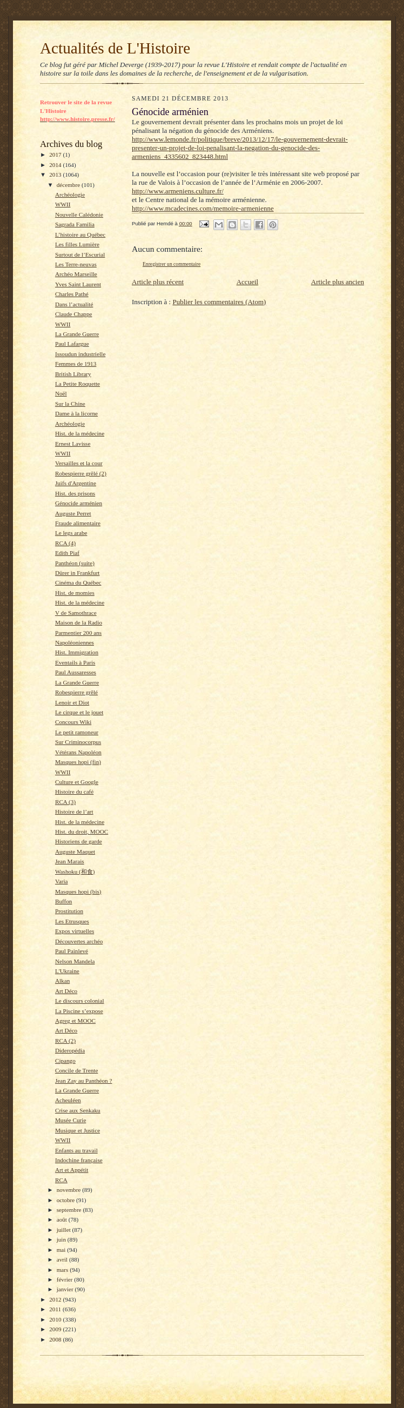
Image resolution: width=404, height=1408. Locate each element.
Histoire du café (74, 791)
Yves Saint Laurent (78, 284)
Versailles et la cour (79, 463)
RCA (61, 1180)
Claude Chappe (73, 314)
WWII (63, 204)
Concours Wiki (73, 722)
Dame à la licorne (76, 413)
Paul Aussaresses (75, 672)
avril (63, 1259)
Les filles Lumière (77, 244)
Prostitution (69, 911)
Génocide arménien (78, 503)
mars (63, 1269)
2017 (56, 154)
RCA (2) (65, 1040)
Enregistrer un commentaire (171, 264)
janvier (66, 1289)
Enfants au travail (76, 1150)
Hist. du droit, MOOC (81, 831)
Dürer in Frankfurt (77, 572)
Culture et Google (76, 782)
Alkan (62, 980)
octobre (66, 1200)
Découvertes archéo (79, 941)
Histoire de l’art (74, 811)
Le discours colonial (79, 1000)
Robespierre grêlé (76, 692)
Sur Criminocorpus (78, 742)
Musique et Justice (77, 1130)
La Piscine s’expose (79, 1011)
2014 (56, 165)
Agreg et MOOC (75, 1020)
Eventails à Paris (75, 662)
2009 (56, 1329)
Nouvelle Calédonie (79, 214)
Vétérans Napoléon (78, 752)
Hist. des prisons (75, 493)
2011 (56, 1309)
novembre (69, 1189)
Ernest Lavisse (72, 443)
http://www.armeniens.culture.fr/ (178, 191)
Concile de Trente (76, 1070)
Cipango (65, 1060)
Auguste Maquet (75, 851)
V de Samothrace (76, 612)
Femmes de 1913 (75, 363)
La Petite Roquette (77, 383)
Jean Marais (69, 861)
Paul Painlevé (71, 951)
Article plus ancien (337, 282)
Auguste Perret (73, 513)
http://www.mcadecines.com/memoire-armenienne (203, 208)
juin (62, 1239)
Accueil (247, 282)
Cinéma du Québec (78, 582)
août (63, 1219)
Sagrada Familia (75, 224)
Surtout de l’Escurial (80, 254)
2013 (56, 174)
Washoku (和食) (75, 871)
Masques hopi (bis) (78, 891)
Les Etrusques (72, 921)
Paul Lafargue (72, 343)
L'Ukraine (67, 971)
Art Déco (66, 991)
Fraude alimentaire (77, 523)
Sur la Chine (70, 403)
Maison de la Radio (78, 622)
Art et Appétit (71, 1169)
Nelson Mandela (75, 961)
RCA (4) (65, 543)
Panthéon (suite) (75, 563)
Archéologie (70, 194)
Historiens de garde (78, 841)
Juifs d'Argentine (75, 483)
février (66, 1279)
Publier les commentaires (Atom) (219, 302)
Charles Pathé (72, 294)
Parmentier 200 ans (78, 632)
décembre (69, 185)
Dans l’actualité (74, 304)
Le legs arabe (71, 532)
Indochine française (79, 1160)
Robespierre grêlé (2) (80, 473)
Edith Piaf (67, 552)
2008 (56, 1339)
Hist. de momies (75, 592)
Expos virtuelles (74, 931)
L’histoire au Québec (80, 234)
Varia (61, 881)
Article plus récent (158, 282)
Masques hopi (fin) (78, 762)
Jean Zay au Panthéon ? (83, 1080)
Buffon (63, 901)
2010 (56, 1319)
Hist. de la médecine (79, 433)
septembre (70, 1209)
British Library (73, 374)
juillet (64, 1229)
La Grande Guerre (77, 334)
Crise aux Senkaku (77, 1110)
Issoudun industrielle (80, 354)
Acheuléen (68, 1100)
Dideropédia (70, 1050)
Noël (61, 393)
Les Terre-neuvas (76, 264)
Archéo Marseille (76, 274)
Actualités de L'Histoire (115, 48)
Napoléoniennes (74, 642)
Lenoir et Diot (72, 702)
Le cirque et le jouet (79, 712)
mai (62, 1249)
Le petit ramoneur (76, 732)
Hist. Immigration (76, 652)
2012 (56, 1299)
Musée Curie (70, 1120)
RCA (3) (65, 802)
